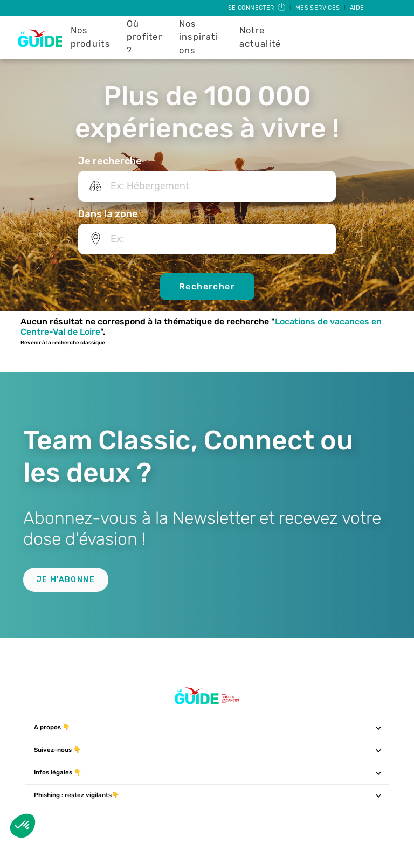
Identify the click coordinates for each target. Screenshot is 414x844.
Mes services (318, 7)
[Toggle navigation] (378, 727)
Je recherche (110, 161)
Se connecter (257, 7)
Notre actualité (260, 37)
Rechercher (207, 286)
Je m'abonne (66, 579)
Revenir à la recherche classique (62, 343)
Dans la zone (108, 214)
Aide (357, 7)
